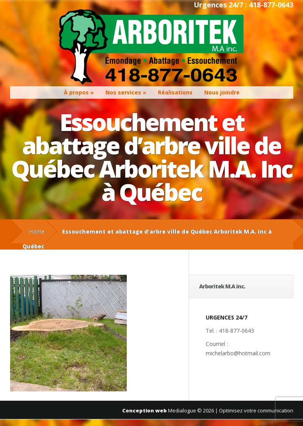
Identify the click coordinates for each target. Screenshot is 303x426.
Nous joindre (222, 92)
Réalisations (175, 92)
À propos (76, 92)
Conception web (144, 410)
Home (37, 231)
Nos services (123, 92)
